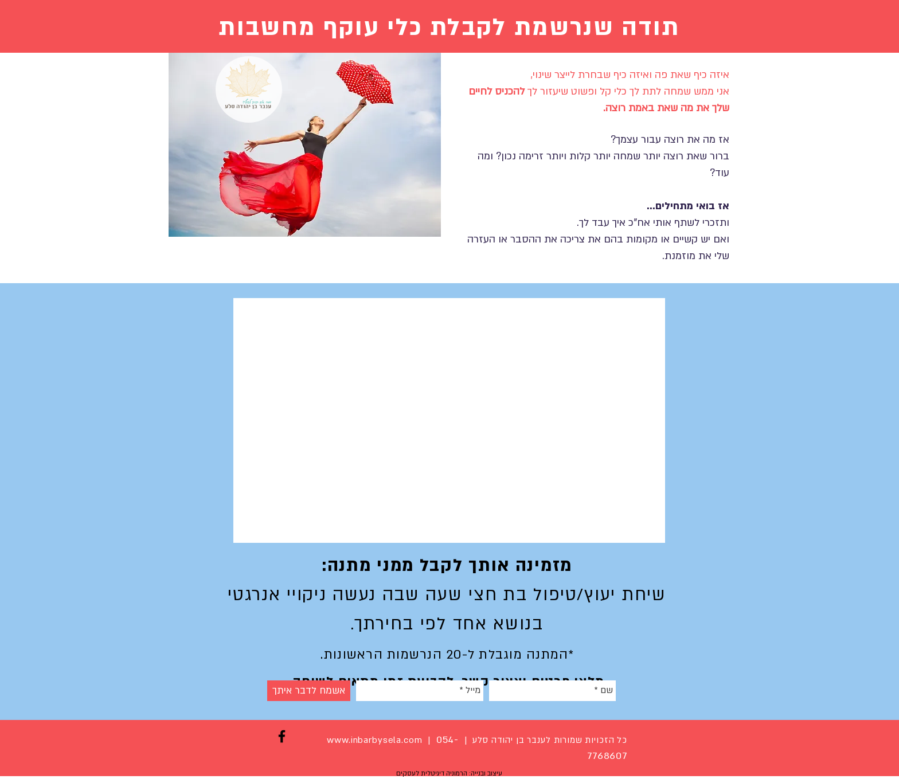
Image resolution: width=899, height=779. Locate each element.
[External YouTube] (449, 420)
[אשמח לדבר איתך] (308, 690)
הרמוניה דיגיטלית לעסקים (431, 773)
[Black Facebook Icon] (281, 736)
